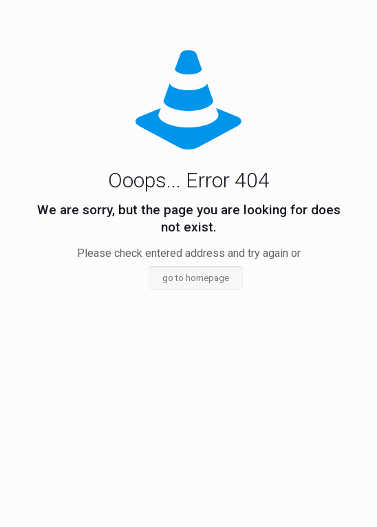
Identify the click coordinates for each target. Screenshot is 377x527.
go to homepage (195, 278)
